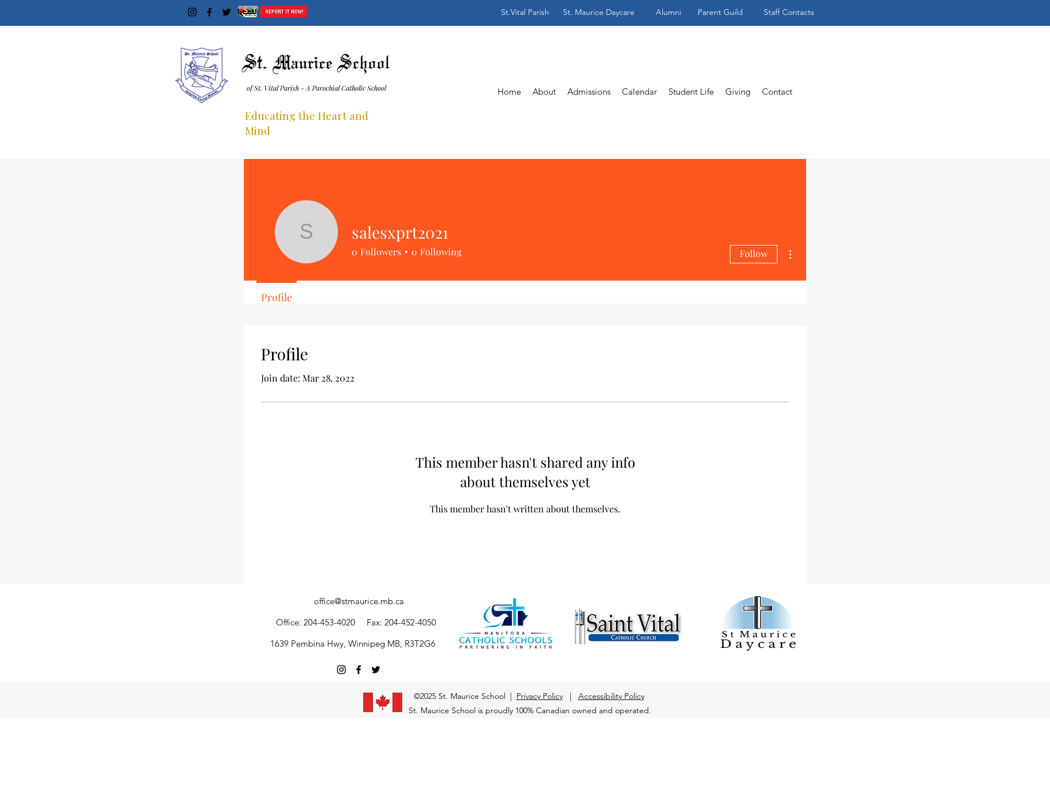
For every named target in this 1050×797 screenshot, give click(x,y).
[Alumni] (668, 12)
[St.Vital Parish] (525, 12)
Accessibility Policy (611, 696)
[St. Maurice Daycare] (598, 12)
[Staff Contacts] (789, 12)
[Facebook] (209, 12)
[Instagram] (192, 12)
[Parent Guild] (720, 12)
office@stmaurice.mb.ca (359, 601)
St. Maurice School (317, 64)
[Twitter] (226, 12)
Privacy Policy (539, 696)
